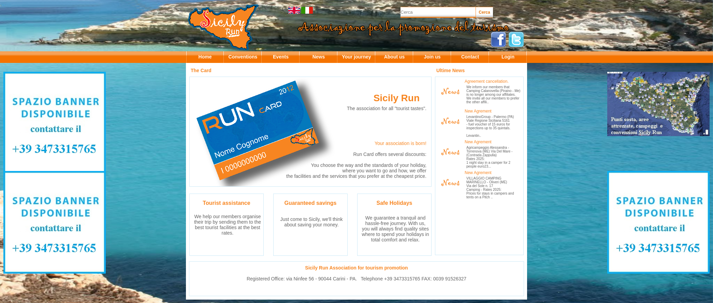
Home (205, 57)
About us (394, 57)
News (318, 57)
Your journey (356, 57)
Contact (470, 57)
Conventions (243, 57)
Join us (432, 57)
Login (507, 57)
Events (281, 57)
